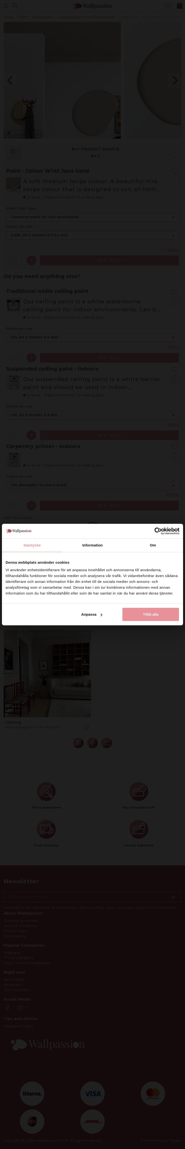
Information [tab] (92, 545)
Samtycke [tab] (32, 545)
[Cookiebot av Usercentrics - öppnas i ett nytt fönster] (158, 531)
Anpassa (91, 614)
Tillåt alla (150, 614)
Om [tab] (153, 545)
